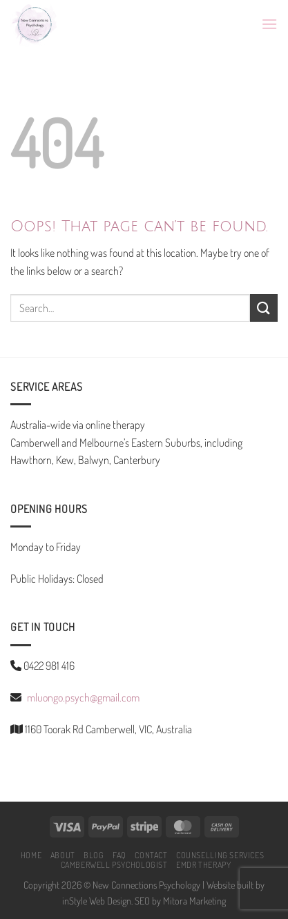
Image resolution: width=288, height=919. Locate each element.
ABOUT (62, 854)
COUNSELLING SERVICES (220, 854)
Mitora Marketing (194, 900)
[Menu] (269, 24)
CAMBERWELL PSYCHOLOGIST (114, 864)
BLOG (94, 854)
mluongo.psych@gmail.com (83, 697)
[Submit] (264, 307)
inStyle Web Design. (97, 900)
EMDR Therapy (203, 864)
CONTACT (151, 854)
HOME (31, 854)
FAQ (119, 854)
